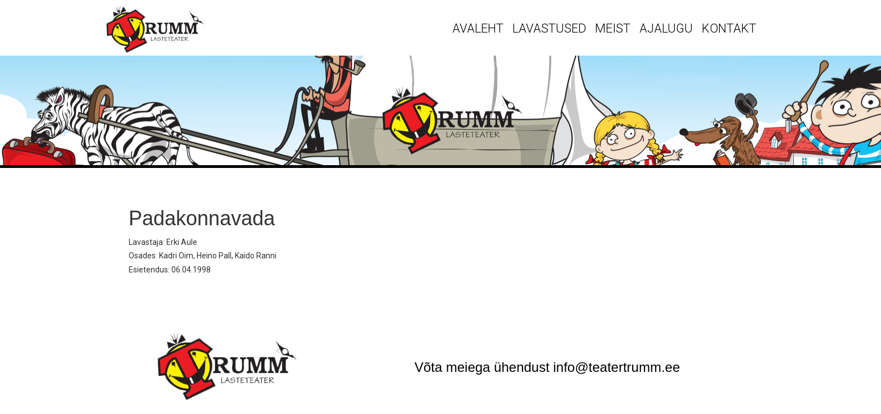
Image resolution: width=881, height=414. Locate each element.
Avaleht (477, 28)
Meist (612, 28)
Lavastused (549, 28)
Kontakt (729, 28)
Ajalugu (666, 28)
